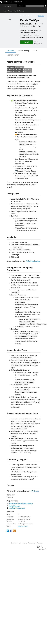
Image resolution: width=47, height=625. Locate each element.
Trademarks (40, 505)
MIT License (35, 491)
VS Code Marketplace (33, 261)
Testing (10, 11)
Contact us (14, 505)
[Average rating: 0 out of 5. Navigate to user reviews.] (28, 26)
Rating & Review (13, 55)
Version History (23, 51)
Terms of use (31, 505)
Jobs (20, 505)
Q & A (35, 51)
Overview (10, 50)
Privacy (25, 505)
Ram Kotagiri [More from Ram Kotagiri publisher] (26, 23)
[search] (34, 6)
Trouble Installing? (38, 42)
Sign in (20, 6)
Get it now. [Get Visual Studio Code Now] (41, 16)
